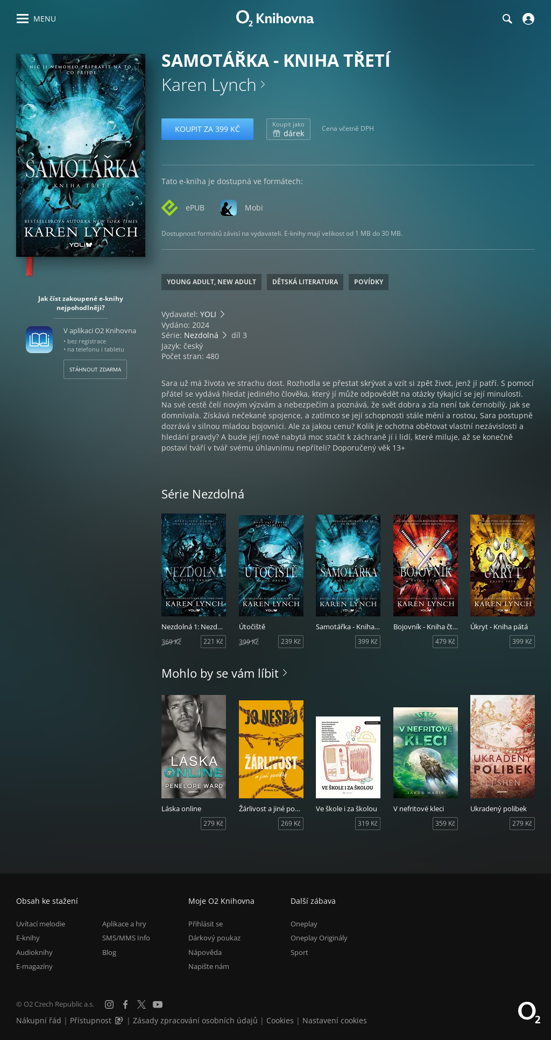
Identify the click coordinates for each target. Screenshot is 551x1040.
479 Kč (445, 641)
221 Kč (213, 641)
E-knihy (28, 938)
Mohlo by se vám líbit (220, 673)
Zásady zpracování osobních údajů (195, 1020)
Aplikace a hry (124, 924)
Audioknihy (34, 952)
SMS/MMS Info (126, 938)
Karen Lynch (209, 84)
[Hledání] (507, 19)
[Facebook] (125, 1004)
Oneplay (304, 924)
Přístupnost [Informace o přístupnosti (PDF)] (90, 1020)
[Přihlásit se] (527, 19)
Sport (299, 952)
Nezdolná (201, 335)
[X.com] (141, 1004)
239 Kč (291, 641)
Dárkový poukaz (214, 938)
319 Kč (368, 823)
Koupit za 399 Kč (207, 129)
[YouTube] (158, 1004)
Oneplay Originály (319, 938)
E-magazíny (34, 966)
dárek (288, 129)
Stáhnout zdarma (95, 369)
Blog (109, 952)
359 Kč (445, 823)
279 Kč (213, 823)
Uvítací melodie (40, 924)
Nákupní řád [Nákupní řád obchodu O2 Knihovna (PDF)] (38, 1020)
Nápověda (205, 952)
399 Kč (368, 641)
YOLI (208, 314)
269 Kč (291, 823)
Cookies (280, 1020)
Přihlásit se (205, 924)
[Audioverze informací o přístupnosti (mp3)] (120, 1020)
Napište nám (208, 966)
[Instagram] (109, 1004)
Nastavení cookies (334, 1020)
